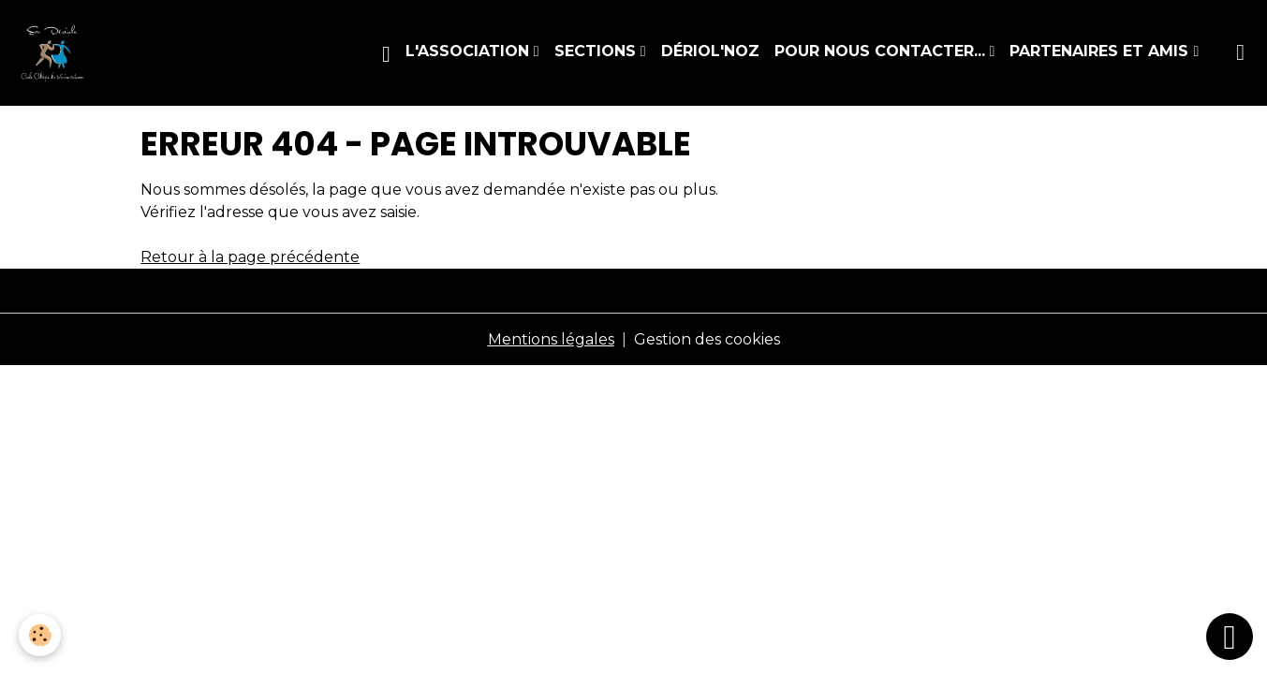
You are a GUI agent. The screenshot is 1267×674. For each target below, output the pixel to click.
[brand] (56, 52)
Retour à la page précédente (250, 257)
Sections (597, 51)
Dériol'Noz (710, 51)
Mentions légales (551, 339)
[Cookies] (40, 635)
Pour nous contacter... (882, 51)
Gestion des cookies (707, 339)
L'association (469, 51)
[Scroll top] (1229, 636)
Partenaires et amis (1101, 51)
